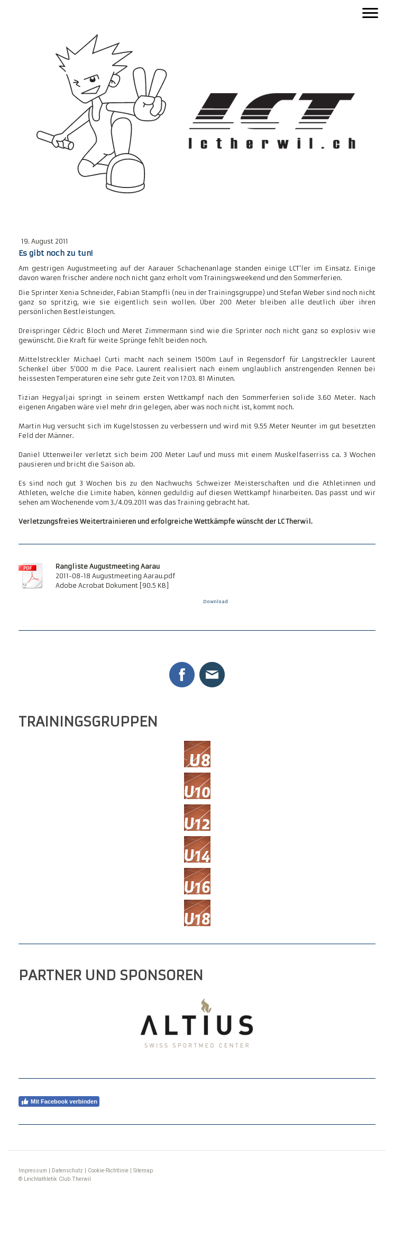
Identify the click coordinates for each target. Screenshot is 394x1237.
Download (215, 601)
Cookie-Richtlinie (108, 1170)
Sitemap (143, 1170)
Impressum (33, 1170)
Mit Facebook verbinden (59, 1101)
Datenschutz (67, 1170)
